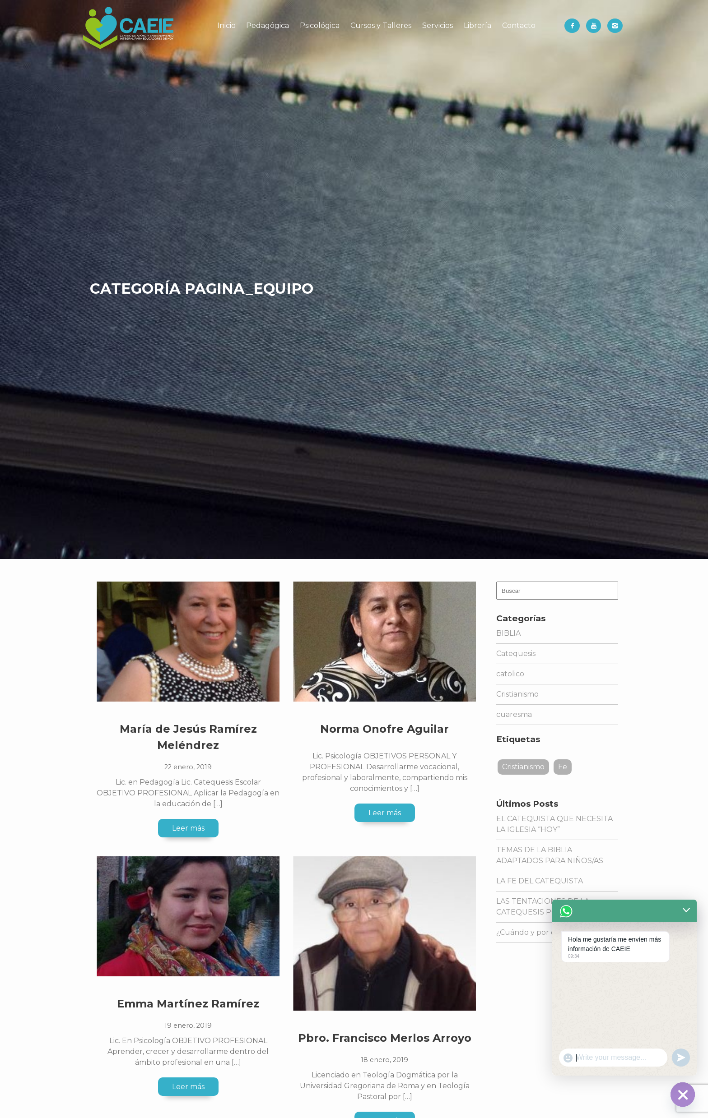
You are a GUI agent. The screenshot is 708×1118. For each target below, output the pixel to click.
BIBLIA (508, 633)
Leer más (188, 828)
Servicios (437, 25)
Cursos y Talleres (380, 25)
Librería (477, 25)
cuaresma (514, 714)
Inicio (226, 25)
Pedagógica (267, 25)
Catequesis (516, 653)
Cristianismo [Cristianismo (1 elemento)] (523, 766)
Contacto (519, 25)
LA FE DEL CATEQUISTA (539, 881)
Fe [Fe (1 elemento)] (562, 766)
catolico (510, 674)
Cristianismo (517, 694)
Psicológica (320, 25)
